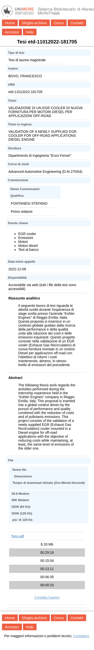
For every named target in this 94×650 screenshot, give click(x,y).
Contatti (77, 23)
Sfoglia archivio (34, 23)
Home (10, 23)
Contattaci (81, 636)
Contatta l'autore (46, 597)
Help (30, 32)
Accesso (12, 32)
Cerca (59, 23)
